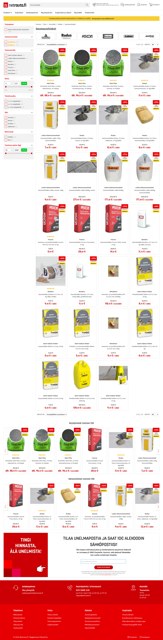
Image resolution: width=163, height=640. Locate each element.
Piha (45, 24)
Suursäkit (52, 24)
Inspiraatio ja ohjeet (63, 13)
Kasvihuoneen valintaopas (132, 618)
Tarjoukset (19, 13)
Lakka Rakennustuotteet (17, 58)
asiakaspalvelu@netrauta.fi (32, 593)
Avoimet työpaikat (54, 618)
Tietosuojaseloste (54, 621)
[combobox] (59, 4)
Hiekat (60, 24)
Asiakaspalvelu (32, 13)
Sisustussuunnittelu (92, 621)
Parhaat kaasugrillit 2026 (132, 625)
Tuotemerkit (89, 13)
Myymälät (78, 13)
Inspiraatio (127, 610)
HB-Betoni (13, 73)
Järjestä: (41, 44)
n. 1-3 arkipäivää (15, 101)
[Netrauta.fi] (15, 4)
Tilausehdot (17, 621)
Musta (11, 121)
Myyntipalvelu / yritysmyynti (88, 586)
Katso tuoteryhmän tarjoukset (18, 31)
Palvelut (88, 610)
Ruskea (11, 124)
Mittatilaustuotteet (92, 625)
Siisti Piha (12, 70)
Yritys (49, 610)
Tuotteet (6, 13)
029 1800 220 (83, 590)
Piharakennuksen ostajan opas (134, 621)
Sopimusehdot (52, 625)
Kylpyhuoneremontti (92, 618)
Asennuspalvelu (91, 615)
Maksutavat (17, 615)
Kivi (10, 140)
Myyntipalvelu (46, 13)
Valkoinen (12, 127)
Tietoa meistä (52, 615)
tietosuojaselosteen (107, 574)
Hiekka (12, 137)
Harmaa (12, 117)
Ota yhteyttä (28, 590)
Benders (12, 64)
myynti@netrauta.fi (83, 595)
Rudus (11, 61)
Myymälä (143, 586)
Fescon (11, 67)
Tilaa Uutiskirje (103, 567)
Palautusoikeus (19, 618)
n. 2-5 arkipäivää (15, 104)
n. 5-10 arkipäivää (16, 107)
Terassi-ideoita (127, 615)
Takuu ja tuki (18, 625)
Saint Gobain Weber (16, 55)
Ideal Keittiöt (90, 628)
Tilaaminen (18, 610)
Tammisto (144, 590)
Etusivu (38, 24)
